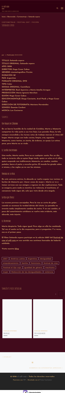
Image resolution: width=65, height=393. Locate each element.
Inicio (4, 17)
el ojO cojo (22, 377)
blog (17, 249)
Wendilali (7, 333)
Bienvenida (11, 17)
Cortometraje (22, 17)
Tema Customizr (46, 380)
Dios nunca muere (39, 333)
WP (24, 380)
